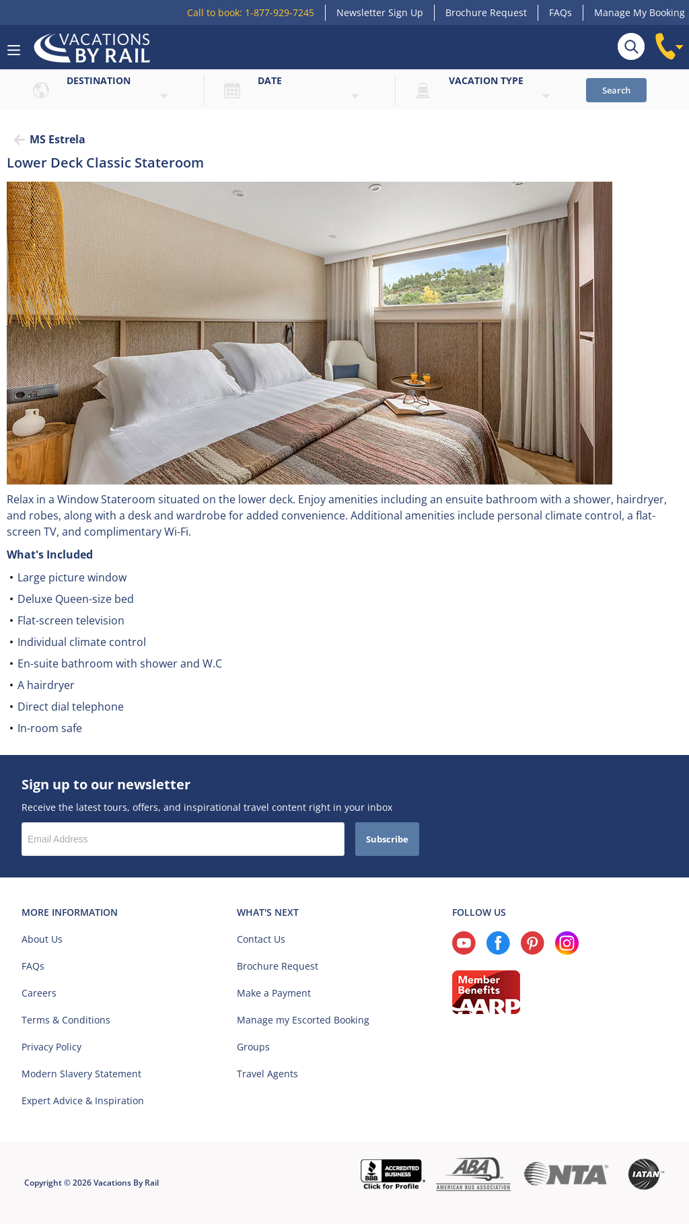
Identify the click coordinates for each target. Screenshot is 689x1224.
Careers (39, 992)
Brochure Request (486, 12)
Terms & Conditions (66, 1019)
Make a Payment (274, 992)
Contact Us (261, 939)
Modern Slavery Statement (81, 1073)
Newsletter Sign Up (379, 12)
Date (270, 80)
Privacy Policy (51, 1046)
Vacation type (486, 80)
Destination (99, 80)
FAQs (560, 12)
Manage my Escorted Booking (303, 1019)
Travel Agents (267, 1073)
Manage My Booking (639, 12)
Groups (253, 1046)
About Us (42, 939)
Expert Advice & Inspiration (83, 1100)
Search (616, 90)
